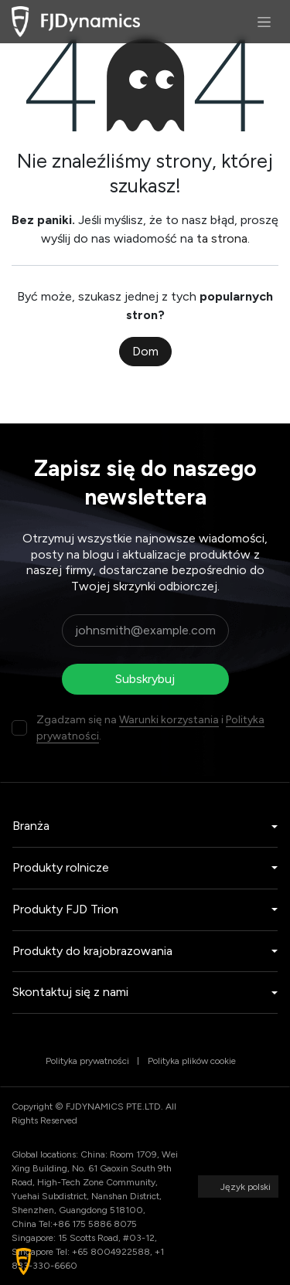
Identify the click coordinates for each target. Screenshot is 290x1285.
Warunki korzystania (169, 719)
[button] (23, 1261)
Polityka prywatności (87, 1061)
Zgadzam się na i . (150, 728)
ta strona (221, 238)
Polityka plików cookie (192, 1061)
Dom (145, 351)
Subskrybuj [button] (145, 678)
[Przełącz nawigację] (264, 21)
